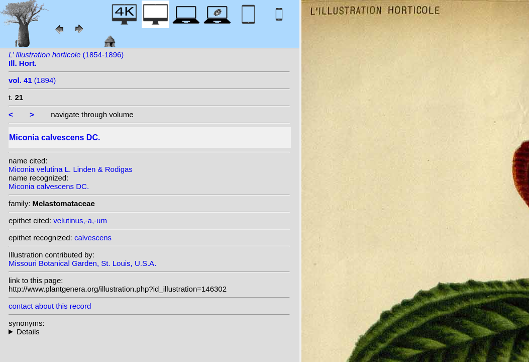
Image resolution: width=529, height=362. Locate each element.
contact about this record (50, 306)
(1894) (32, 80)
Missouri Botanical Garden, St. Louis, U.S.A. (82, 263)
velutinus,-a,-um (80, 220)
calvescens (93, 237)
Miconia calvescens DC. (49, 186)
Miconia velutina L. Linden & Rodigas (71, 169)
